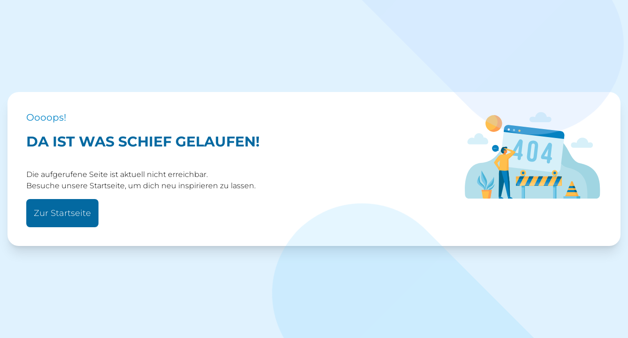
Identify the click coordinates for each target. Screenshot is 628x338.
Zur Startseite (62, 213)
